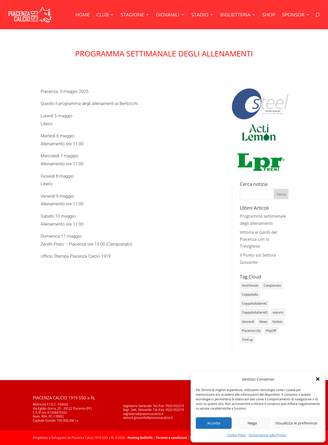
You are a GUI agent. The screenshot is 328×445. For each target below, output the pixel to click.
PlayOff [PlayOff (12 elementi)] (271, 330)
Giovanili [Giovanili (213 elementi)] (248, 322)
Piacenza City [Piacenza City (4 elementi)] (251, 330)
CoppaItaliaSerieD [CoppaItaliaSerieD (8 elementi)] (255, 312)
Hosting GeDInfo (140, 438)
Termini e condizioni (171, 438)
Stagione (132, 15)
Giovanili (167, 15)
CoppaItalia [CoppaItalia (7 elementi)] (250, 294)
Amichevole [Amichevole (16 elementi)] (250, 285)
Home (82, 15)
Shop (268, 15)
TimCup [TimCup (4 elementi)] (247, 339)
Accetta (213, 422)
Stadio (200, 15)
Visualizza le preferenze (296, 422)
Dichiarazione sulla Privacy (267, 435)
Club (102, 15)
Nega (252, 422)
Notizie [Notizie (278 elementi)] (277, 322)
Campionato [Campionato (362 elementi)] (272, 285)
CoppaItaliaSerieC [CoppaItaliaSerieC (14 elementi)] (254, 303)
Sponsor (293, 15)
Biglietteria (235, 15)
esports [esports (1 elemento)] (278, 312)
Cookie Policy (236, 435)
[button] (317, 379)
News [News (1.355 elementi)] (263, 322)
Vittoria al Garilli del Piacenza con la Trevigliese (258, 239)
